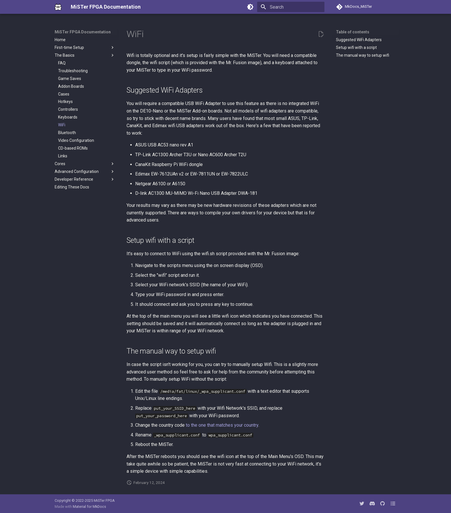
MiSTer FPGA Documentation (83, 32)
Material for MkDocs (89, 506)
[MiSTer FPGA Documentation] (58, 7)
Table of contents (352, 32)
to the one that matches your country (222, 425)
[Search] (290, 7)
